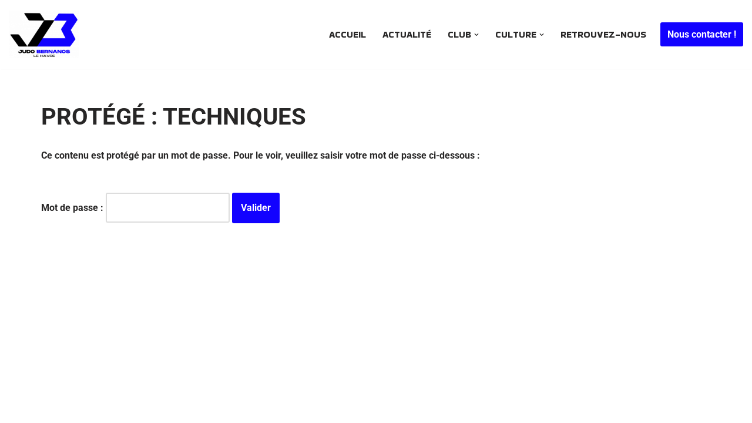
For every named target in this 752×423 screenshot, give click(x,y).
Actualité (406, 34)
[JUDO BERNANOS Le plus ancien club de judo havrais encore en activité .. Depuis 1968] (47, 34)
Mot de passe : (135, 208)
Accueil (347, 34)
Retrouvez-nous (603, 34)
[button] (476, 34)
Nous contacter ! (701, 34)
